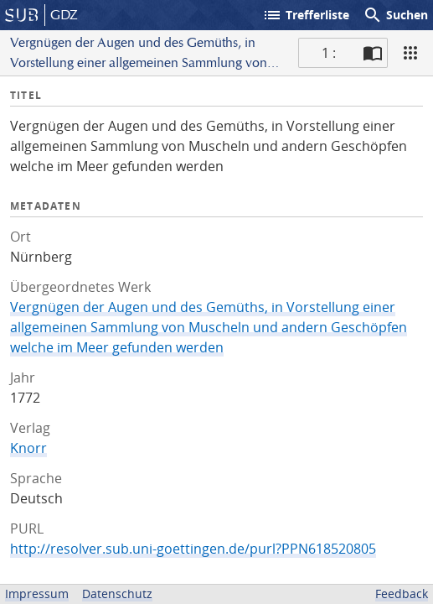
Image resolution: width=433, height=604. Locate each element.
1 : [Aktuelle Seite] (329, 53)
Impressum (37, 593)
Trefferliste (305, 15)
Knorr (28, 448)
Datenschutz (117, 593)
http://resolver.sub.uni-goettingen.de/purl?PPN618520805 (193, 548)
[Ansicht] (410, 52)
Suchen (395, 15)
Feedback (401, 593)
